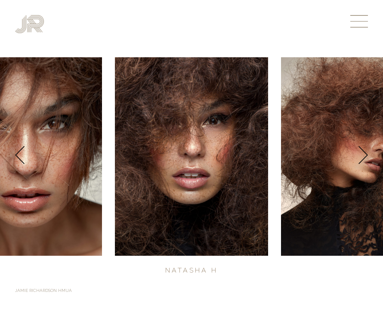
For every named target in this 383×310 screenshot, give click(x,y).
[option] (191, 156)
